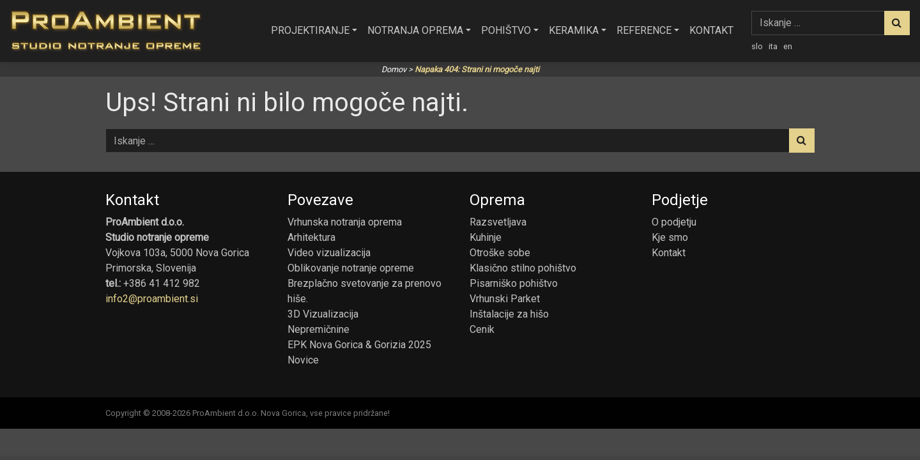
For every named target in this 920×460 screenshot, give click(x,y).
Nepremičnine (318, 329)
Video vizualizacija (329, 253)
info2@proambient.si (151, 299)
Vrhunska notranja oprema (345, 222)
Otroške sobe (500, 253)
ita (773, 46)
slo (757, 46)
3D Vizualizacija (323, 314)
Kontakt (711, 30)
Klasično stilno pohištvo (523, 268)
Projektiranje (310, 30)
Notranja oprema (415, 30)
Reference (644, 30)
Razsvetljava (498, 222)
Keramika (574, 30)
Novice (303, 360)
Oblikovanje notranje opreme (351, 268)
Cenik (482, 329)
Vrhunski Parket (505, 299)
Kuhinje (486, 237)
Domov (393, 69)
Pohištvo (506, 30)
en (787, 46)
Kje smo (670, 237)
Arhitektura (311, 237)
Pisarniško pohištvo (514, 283)
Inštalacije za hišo (509, 314)
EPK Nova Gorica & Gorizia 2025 (359, 345)
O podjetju (674, 222)
